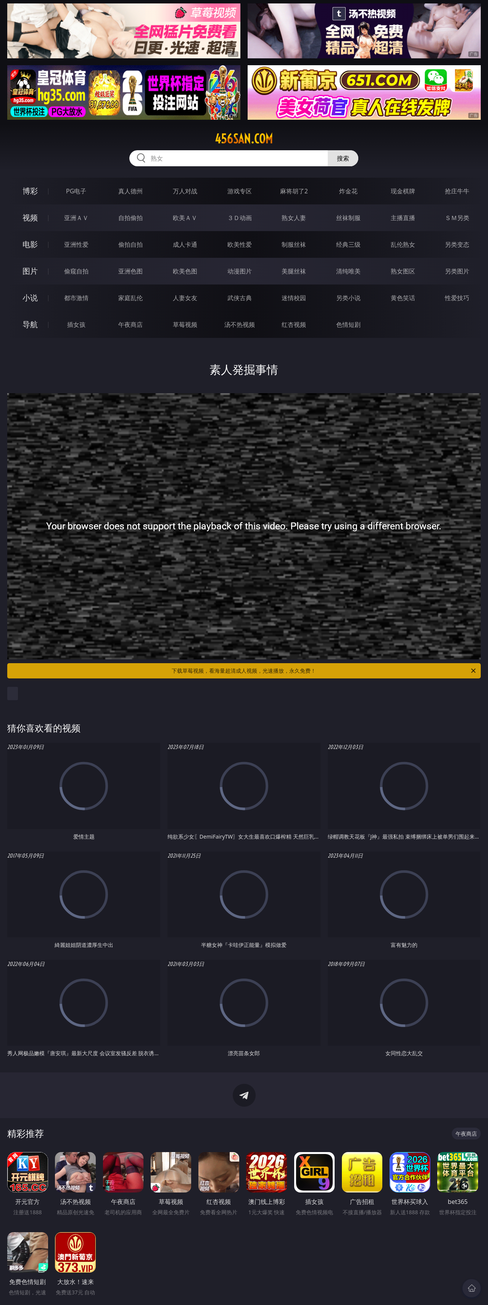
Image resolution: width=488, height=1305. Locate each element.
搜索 (343, 158)
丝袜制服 (348, 218)
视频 (30, 217)
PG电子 (76, 191)
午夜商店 (130, 324)
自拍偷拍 (130, 218)
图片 (30, 271)
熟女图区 (403, 271)
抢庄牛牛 (457, 191)
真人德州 (130, 191)
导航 (30, 324)
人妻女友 (185, 298)
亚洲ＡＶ (76, 218)
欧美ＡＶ (185, 218)
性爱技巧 (457, 298)
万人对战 (185, 191)
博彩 (30, 191)
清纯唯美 (348, 271)
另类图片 (457, 271)
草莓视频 (185, 324)
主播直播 (403, 218)
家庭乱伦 (130, 298)
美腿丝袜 (294, 271)
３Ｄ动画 (239, 218)
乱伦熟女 (403, 244)
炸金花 (348, 191)
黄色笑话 (403, 298)
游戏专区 (239, 191)
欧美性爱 (239, 244)
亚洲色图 (130, 271)
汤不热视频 (239, 324)
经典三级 (348, 244)
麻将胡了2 (294, 191)
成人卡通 (185, 244)
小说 (30, 297)
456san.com (244, 138)
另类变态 (457, 244)
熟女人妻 (294, 218)
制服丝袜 (294, 244)
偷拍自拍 (130, 244)
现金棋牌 (403, 191)
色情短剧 (348, 324)
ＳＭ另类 (457, 218)
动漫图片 (239, 271)
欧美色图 (185, 271)
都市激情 (76, 298)
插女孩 (76, 324)
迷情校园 (294, 298)
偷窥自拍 (76, 271)
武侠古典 (239, 298)
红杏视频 (294, 324)
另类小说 (348, 298)
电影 (30, 244)
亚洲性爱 (76, 244)
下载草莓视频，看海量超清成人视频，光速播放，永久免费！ (324, 670)
